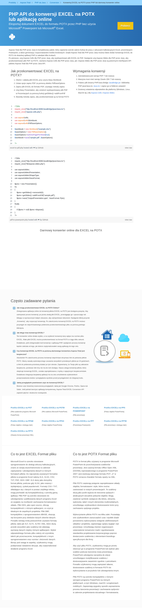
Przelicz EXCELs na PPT (83, 421)
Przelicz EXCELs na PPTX (22, 431)
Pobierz (125, 25)
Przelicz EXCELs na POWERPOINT (81, 409)
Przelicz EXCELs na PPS (114, 408)
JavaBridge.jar (114, 83)
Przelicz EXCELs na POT (21, 408)
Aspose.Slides (109, 93)
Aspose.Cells (96, 93)
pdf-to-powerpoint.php (19, 220)
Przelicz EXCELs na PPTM (115, 421)
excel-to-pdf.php (17, 148)
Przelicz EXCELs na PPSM (22, 421)
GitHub (40, 148)
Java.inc (96, 86)
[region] (71, 125)
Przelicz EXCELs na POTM (53, 408)
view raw (128, 148)
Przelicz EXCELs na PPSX (53, 421)
